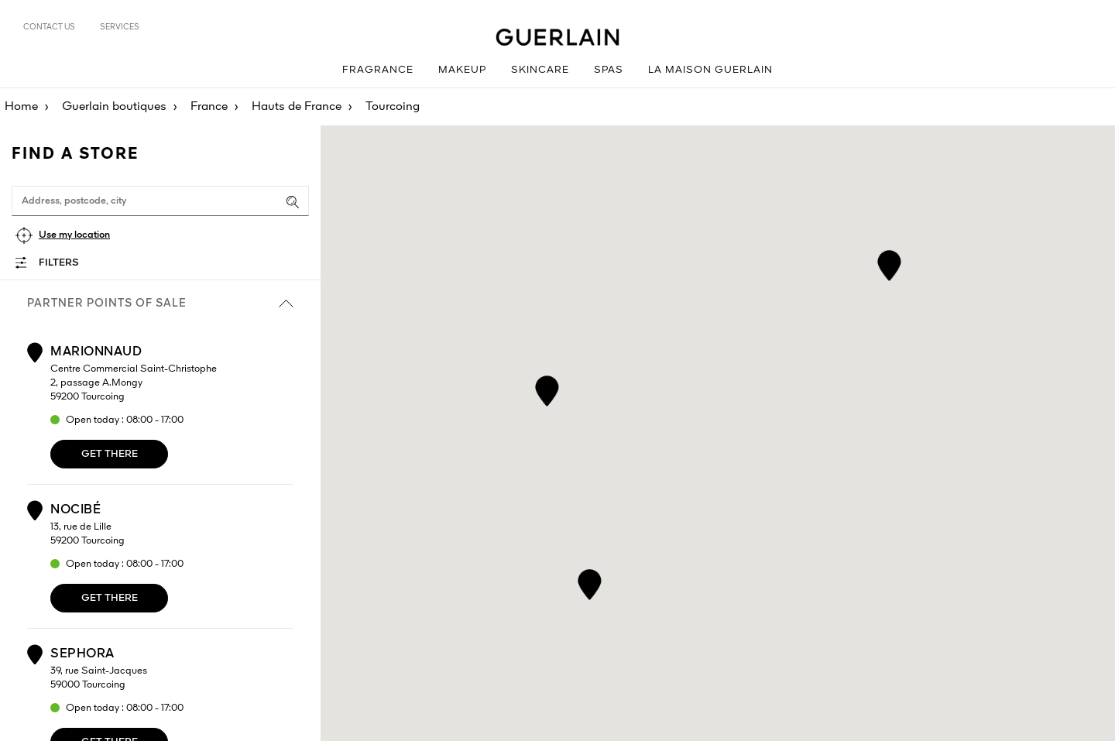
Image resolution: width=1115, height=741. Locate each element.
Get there (109, 454)
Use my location (74, 235)
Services (119, 27)
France (209, 107)
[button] (889, 263)
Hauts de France (296, 107)
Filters (59, 263)
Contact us (49, 27)
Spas (608, 70)
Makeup (462, 70)
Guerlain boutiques (114, 107)
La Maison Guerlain (710, 70)
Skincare (540, 70)
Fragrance (377, 70)
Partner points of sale (160, 303)
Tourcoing (392, 107)
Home (21, 107)
